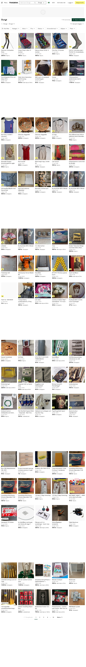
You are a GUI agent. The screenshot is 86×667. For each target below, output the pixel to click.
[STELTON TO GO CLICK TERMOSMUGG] (43, 348)
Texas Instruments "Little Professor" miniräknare (59, 469)
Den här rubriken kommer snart (25, 580)
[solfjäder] (9, 236)
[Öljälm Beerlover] (77, 513)
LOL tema (37, 299)
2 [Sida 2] (39, 617)
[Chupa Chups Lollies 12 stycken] (26, 41)
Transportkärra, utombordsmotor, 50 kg (24, 300)
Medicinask (72, 579)
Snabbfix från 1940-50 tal (42, 468)
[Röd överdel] (26, 152)
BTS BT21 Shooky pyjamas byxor (59, 273)
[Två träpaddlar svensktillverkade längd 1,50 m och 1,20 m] (9, 597)
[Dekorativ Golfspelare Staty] (9, 41)
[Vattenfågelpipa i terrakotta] (60, 513)
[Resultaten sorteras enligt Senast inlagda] (77, 23)
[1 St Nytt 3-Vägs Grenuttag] (43, 486)
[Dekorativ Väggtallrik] (26, 125)
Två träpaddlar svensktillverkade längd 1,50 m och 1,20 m (7, 607)
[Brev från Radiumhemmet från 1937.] (9, 459)
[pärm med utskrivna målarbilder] (26, 179)
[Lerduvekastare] (77, 375)
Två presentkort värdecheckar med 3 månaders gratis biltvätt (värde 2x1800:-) (75, 78)
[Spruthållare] (60, 348)
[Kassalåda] (43, 263)
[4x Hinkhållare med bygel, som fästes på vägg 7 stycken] (26, 513)
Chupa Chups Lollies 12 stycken (24, 51)
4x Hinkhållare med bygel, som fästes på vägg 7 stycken (25, 523)
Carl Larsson (55, 161)
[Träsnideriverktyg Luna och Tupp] (9, 570)
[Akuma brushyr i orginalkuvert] (77, 402)
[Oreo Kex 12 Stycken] (60, 41)
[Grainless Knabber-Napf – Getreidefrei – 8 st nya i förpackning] (60, 290)
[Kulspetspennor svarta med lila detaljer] (77, 152)
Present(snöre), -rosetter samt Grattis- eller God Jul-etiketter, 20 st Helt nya (59, 607)
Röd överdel (21, 161)
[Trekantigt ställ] (9, 263)
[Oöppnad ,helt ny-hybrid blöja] (26, 375)
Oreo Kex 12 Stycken (58, 50)
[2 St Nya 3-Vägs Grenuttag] (60, 486)
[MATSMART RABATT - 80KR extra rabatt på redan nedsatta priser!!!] (77, 486)
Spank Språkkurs (73, 272)
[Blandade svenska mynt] (43, 179)
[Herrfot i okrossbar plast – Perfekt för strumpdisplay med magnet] (77, 41)
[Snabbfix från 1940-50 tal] (43, 459)
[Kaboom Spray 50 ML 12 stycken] (43, 41)
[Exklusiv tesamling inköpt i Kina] (26, 597)
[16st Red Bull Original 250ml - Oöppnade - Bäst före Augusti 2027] (26, 402)
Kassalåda (38, 272)
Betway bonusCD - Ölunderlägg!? (57, 385)
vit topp (54, 134)
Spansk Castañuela (6, 357)
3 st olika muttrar (40, 246)
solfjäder (3, 246)
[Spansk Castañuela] (9, 348)
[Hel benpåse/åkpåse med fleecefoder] (9, 179)
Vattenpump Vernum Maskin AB (26, 273)
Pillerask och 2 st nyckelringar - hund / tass (42, 523)
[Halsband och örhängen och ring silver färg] (43, 402)
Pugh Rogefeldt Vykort (58, 411)
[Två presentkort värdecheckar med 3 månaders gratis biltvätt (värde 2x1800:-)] (77, 68)
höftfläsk (20, 357)
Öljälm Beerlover (73, 522)
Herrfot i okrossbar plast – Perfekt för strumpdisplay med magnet (76, 51)
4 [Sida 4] (47, 617)
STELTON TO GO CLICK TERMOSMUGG (41, 358)
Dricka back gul (5, 384)
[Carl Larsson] (60, 152)
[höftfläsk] (26, 348)
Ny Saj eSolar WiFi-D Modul (59, 188)
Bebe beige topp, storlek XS (42, 162)
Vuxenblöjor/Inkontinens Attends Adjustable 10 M (76, 469)
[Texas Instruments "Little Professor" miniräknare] (60, 459)
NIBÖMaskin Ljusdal (74, 606)
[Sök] (35, 2)
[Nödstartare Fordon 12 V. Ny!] (43, 597)
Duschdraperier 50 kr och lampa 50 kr (8, 78)
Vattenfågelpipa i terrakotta (57, 523)
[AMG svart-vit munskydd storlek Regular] (43, 68)
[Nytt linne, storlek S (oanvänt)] (9, 125)
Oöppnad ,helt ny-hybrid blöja (25, 385)
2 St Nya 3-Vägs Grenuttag (59, 495)
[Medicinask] (77, 570)
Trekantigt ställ (5, 272)
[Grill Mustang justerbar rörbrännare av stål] (77, 348)
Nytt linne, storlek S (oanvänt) (6, 135)
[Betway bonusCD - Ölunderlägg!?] (60, 375)
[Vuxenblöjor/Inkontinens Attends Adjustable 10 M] (77, 459)
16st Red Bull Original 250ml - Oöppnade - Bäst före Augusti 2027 (26, 412)
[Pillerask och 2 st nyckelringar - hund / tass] (43, 513)
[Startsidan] (13, 2)
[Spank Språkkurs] (77, 263)
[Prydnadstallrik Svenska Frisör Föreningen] (77, 290)
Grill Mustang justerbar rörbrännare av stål (75, 358)
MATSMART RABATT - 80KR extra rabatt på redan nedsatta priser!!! (77, 496)
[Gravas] (60, 68)
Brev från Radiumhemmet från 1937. (8, 469)
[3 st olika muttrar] (43, 236)
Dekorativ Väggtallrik (24, 134)
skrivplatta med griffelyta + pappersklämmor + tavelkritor (42, 580)
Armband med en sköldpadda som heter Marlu (7, 412)
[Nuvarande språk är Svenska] (48, 2)
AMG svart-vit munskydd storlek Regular (42, 78)
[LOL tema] (43, 290)
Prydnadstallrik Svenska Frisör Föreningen (75, 300)
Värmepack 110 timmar (7, 522)
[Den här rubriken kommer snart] (26, 570)
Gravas (54, 77)
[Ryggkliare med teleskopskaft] (43, 375)
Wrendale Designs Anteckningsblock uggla (8, 162)
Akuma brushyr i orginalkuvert (73, 411)
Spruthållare (55, 357)
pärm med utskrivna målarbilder (23, 189)
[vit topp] (60, 125)
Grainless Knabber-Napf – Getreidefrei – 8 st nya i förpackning (59, 300)
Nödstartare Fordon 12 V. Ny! (42, 607)
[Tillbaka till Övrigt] (2, 24)
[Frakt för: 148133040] (9, 290)
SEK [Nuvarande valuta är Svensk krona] (53, 2)
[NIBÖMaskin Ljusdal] (77, 597)
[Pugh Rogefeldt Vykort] (60, 402)
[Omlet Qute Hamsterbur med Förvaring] (26, 68)
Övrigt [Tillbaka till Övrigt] (5, 24)
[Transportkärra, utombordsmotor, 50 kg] (26, 290)
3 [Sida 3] (43, 617)
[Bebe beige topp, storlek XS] (43, 152)
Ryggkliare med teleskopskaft (39, 385)
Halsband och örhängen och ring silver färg (43, 411)
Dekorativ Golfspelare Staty (7, 51)
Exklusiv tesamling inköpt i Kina (25, 607)
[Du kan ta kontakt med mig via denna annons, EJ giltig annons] (26, 459)
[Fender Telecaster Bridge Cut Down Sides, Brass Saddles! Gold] (77, 236)
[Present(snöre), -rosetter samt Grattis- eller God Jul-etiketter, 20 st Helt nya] (60, 597)
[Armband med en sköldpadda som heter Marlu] (9, 402)
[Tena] (60, 236)
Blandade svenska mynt (41, 188)
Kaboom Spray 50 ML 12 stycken (42, 51)
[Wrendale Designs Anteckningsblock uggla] (9, 152)
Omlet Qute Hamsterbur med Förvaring (25, 78)
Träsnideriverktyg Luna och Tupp (8, 580)
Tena (53, 246)
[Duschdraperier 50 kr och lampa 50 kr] (9, 68)
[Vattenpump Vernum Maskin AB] (26, 263)
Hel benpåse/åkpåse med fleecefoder (8, 189)
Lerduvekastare (73, 384)
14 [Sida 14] (53, 617)
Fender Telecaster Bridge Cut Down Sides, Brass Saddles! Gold (76, 246)
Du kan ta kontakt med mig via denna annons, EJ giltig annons (25, 469)
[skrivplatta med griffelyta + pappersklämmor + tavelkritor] (43, 570)
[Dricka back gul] (9, 375)
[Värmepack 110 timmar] (9, 513)
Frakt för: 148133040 (7, 299)
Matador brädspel (57, 579)
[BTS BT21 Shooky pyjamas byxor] (60, 263)
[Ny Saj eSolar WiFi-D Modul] (60, 179)
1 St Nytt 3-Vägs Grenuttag (42, 495)
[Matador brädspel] (60, 570)
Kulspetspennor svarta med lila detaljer (77, 162)
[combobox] (28, 2)
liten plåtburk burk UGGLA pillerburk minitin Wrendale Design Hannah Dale (76, 135)
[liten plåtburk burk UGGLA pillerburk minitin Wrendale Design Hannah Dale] (77, 125)
